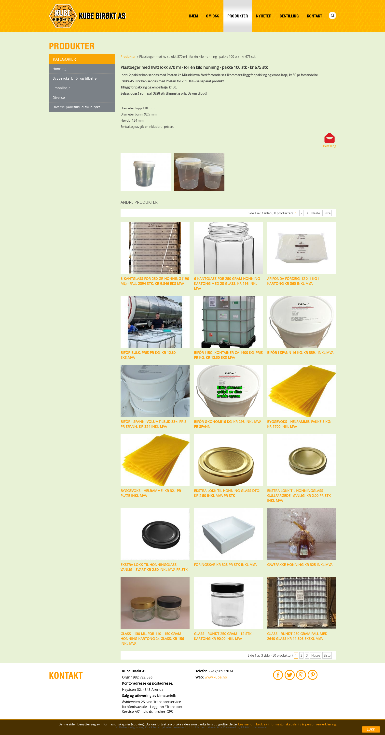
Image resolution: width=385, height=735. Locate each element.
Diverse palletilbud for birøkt (76, 107)
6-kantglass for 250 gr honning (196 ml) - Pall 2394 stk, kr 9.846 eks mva (155, 281)
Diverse (59, 97)
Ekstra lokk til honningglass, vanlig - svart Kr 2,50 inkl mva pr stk (154, 567)
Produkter (237, 16)
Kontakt (314, 16)
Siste (327, 213)
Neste (315, 213)
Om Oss (212, 16)
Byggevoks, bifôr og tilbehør (75, 78)
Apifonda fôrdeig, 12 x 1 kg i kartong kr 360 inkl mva (293, 281)
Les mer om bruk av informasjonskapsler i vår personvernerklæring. (287, 724)
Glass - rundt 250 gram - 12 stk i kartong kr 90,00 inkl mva (223, 636)
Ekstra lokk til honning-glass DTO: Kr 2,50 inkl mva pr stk (227, 493)
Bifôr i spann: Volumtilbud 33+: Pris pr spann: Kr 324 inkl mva (153, 424)
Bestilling (289, 16)
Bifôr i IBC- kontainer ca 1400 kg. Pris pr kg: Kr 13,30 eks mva (228, 355)
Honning (60, 68)
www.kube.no (216, 677)
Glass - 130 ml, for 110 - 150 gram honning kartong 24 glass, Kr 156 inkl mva (152, 638)
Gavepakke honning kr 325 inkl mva (299, 564)
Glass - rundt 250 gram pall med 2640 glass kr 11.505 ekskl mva (297, 636)
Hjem (193, 16)
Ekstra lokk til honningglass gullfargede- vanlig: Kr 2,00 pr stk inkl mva (299, 495)
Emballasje (61, 88)
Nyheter (264, 16)
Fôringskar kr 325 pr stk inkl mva (225, 564)
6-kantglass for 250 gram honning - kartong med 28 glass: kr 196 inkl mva (228, 283)
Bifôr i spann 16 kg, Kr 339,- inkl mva (300, 352)
